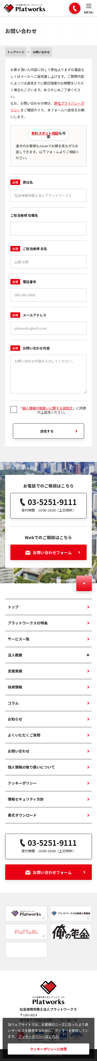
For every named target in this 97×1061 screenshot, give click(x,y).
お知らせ (15, 719)
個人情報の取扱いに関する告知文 (47, 408)
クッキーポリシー (22, 783)
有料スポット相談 (45, 133)
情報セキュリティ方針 (26, 799)
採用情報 (15, 687)
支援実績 (15, 670)
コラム (13, 703)
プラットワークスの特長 (28, 622)
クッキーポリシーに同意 (48, 1049)
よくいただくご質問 (24, 735)
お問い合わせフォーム (52, 552)
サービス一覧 (18, 638)
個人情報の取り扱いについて (31, 767)
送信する (47, 431)
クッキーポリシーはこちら (38, 1036)
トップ (13, 606)
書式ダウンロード (22, 815)
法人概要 (15, 654)
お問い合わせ (18, 751)
